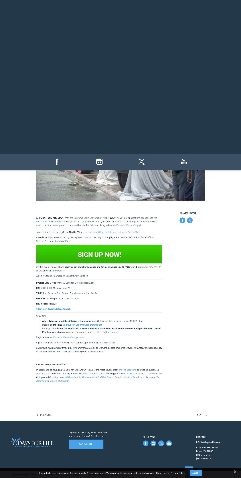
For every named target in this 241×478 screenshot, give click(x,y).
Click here (161, 473)
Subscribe (86, 444)
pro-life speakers (127, 369)
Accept (196, 473)
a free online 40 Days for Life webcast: (111, 232)
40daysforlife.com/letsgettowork (69, 337)
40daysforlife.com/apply (128, 225)
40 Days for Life (82, 324)
